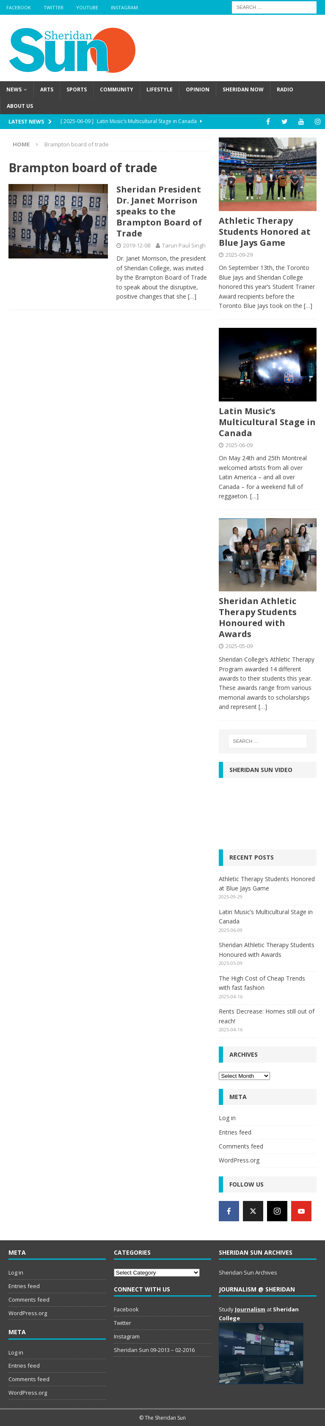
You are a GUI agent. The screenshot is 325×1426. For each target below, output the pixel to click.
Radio (285, 89)
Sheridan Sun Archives (248, 1272)
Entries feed (235, 1132)
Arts (46, 89)
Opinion (197, 89)
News (14, 89)
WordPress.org (239, 1160)
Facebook (18, 7)
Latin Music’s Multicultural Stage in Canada (267, 422)
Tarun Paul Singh (184, 245)
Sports (76, 89)
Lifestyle (159, 89)
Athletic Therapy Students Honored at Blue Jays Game (265, 231)
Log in (227, 1118)
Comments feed (241, 1146)
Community (116, 89)
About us (20, 106)
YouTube (87, 7)
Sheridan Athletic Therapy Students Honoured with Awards (258, 617)
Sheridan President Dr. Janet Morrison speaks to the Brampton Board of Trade (159, 211)
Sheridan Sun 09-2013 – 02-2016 (154, 1350)
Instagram (124, 7)
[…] (192, 296)
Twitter (53, 7)
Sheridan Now (243, 89)
